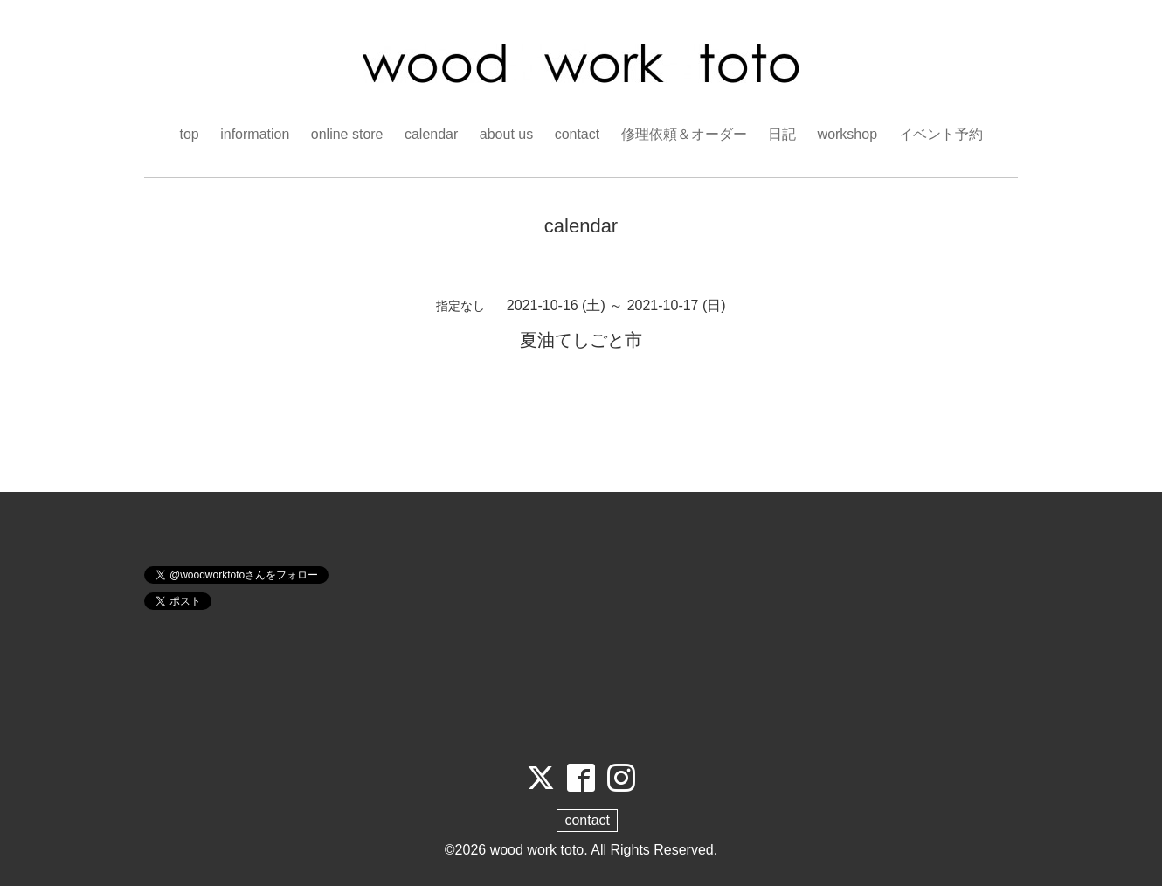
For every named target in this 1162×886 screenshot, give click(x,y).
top (188, 134)
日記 (782, 134)
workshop (847, 134)
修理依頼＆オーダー (684, 134)
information (254, 134)
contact (577, 134)
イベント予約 (941, 134)
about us (506, 134)
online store (347, 134)
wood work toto (537, 849)
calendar (431, 134)
